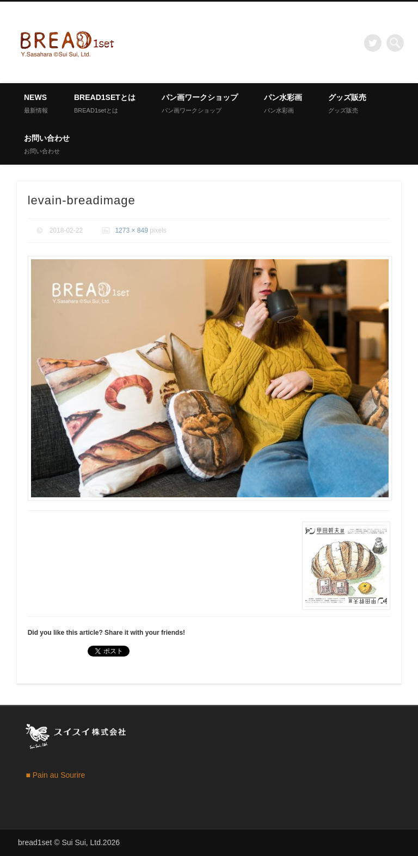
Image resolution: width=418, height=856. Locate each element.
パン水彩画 (283, 103)
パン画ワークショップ (200, 103)
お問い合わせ (47, 144)
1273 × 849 (131, 230)
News (36, 103)
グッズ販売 (347, 103)
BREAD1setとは (105, 103)
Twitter (373, 43)
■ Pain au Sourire (55, 775)
